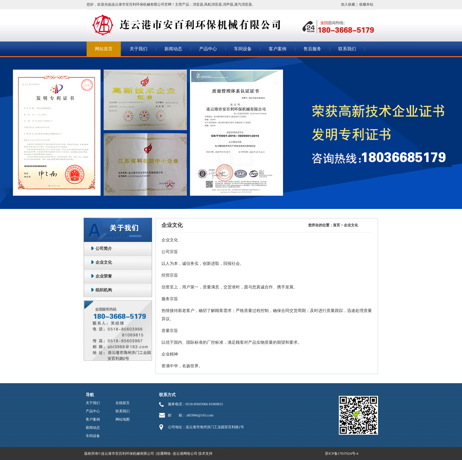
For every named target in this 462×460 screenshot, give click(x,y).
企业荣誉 (103, 276)
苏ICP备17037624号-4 (341, 453)
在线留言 (123, 403)
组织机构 (103, 290)
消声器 (228, 4)
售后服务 (312, 49)
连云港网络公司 (185, 453)
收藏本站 (366, 4)
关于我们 (138, 49)
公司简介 (103, 248)
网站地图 (123, 419)
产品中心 (208, 49)
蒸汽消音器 (243, 4)
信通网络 (163, 453)
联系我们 (347, 49)
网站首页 (104, 49)
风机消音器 (213, 4)
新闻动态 (173, 49)
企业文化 (103, 262)
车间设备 (243, 49)
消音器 (198, 4)
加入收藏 (348, 4)
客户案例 (277, 49)
